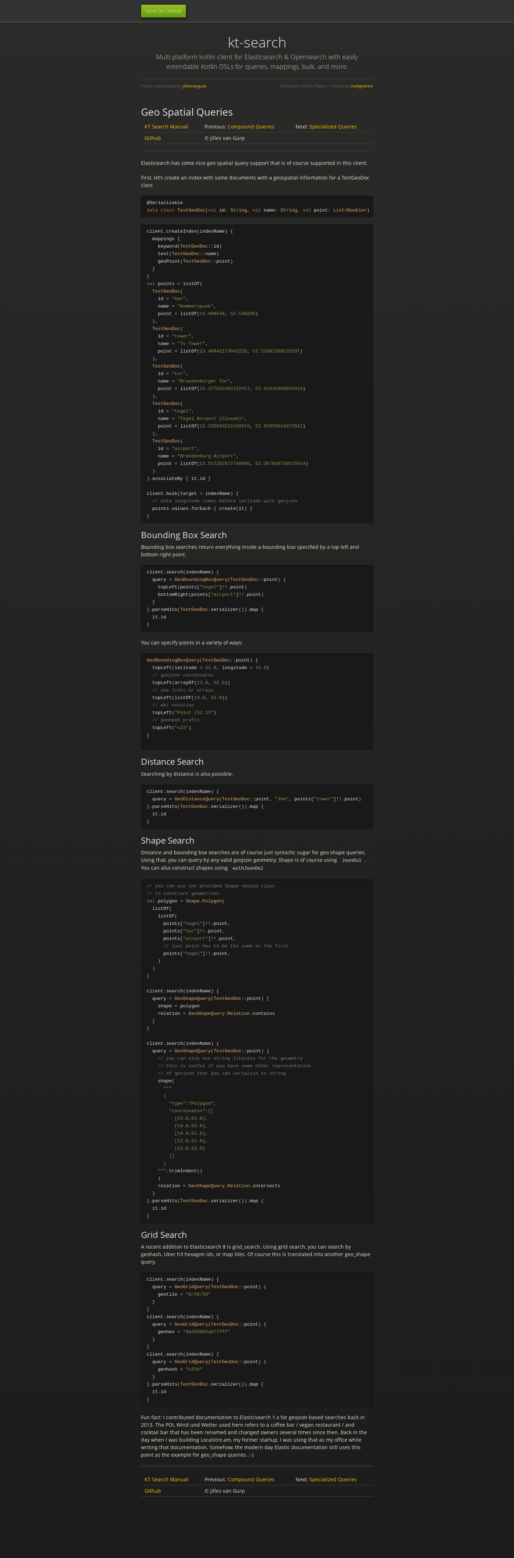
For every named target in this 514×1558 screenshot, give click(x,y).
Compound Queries (251, 126)
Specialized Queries (333, 126)
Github (153, 138)
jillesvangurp (194, 85)
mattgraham (362, 85)
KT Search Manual (166, 126)
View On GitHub (163, 10)
